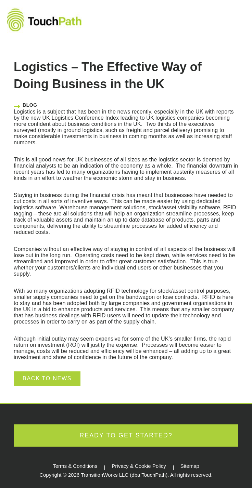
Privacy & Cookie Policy (139, 466)
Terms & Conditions (75, 466)
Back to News (47, 378)
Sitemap (189, 466)
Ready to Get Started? (126, 435)
